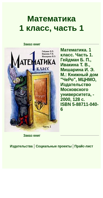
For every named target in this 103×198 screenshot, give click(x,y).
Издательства (21, 146)
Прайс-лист (83, 146)
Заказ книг (31, 44)
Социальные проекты (54, 146)
